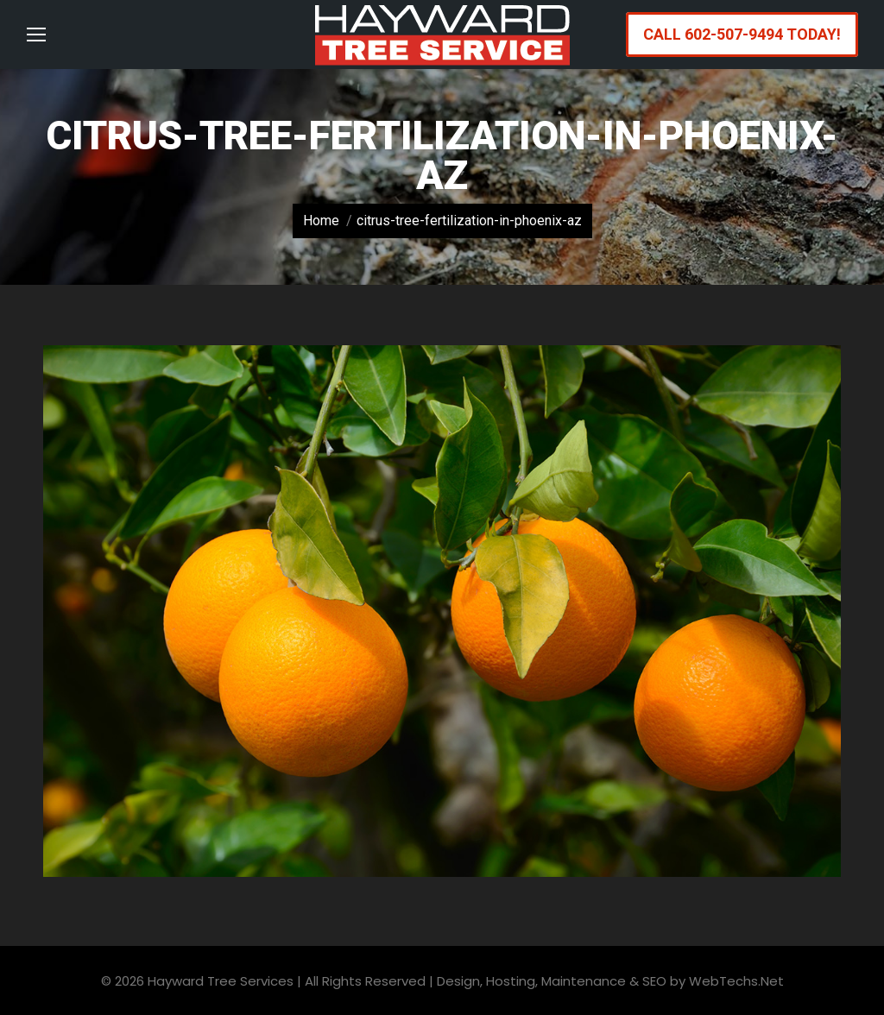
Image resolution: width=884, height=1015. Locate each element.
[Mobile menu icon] (36, 34)
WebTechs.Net (736, 981)
